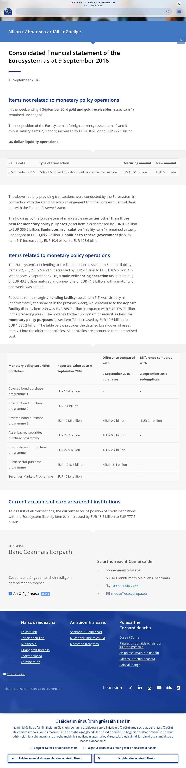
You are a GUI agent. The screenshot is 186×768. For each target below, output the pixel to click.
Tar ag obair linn (33, 638)
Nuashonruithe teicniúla (87, 638)
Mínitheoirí (29, 644)
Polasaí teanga (129, 665)
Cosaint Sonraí (129, 637)
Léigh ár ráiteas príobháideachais (55, 747)
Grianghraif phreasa (35, 650)
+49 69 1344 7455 (124, 585)
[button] (179, 4)
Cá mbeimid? (30, 662)
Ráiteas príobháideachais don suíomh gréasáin (140, 645)
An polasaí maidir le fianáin (139, 653)
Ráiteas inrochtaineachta (137, 659)
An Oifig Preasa (26, 593)
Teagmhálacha (31, 656)
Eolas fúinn (29, 632)
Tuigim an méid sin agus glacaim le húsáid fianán (50, 758)
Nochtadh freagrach (84, 644)
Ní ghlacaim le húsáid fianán (136, 758)
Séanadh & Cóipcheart (86, 632)
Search (167, 11)
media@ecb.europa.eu (129, 593)
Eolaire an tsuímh (16, 674)
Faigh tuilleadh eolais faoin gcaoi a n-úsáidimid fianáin (122, 747)
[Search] (91, 11)
